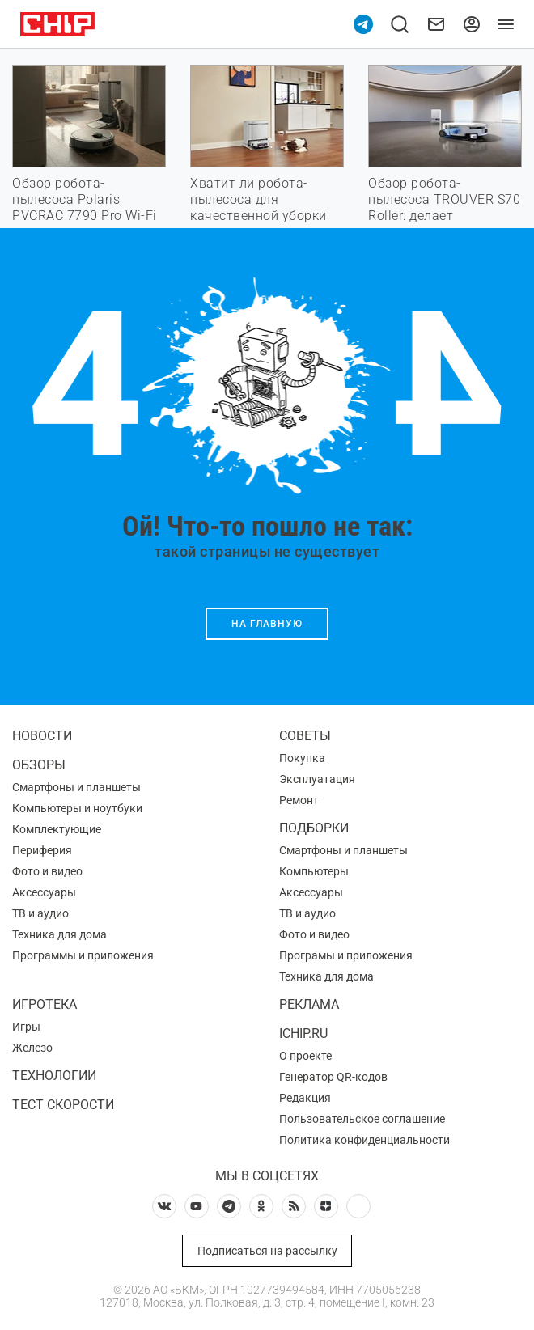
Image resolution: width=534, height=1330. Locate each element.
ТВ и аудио (40, 913)
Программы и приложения (83, 955)
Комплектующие (56, 829)
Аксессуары (44, 892)
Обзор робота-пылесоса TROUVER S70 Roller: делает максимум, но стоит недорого (444, 216)
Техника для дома (59, 934)
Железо (32, 1047)
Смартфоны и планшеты (76, 787)
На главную (267, 623)
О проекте (305, 1055)
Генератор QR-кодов (333, 1076)
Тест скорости (63, 1104)
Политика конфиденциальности (364, 1139)
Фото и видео (47, 871)
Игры (26, 1026)
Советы (305, 735)
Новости (42, 735)
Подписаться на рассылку (267, 1250)
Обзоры (39, 765)
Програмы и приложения (346, 955)
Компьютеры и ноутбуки (77, 808)
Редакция (305, 1097)
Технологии (54, 1075)
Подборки (314, 828)
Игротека (44, 1004)
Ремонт (299, 800)
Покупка (302, 758)
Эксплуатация (317, 779)
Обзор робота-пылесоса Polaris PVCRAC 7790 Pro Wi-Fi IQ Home (84, 207)
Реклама (309, 1004)
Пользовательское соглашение (362, 1118)
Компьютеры (314, 871)
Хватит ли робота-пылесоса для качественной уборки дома (258, 207)
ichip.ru (303, 1033)
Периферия (42, 850)
